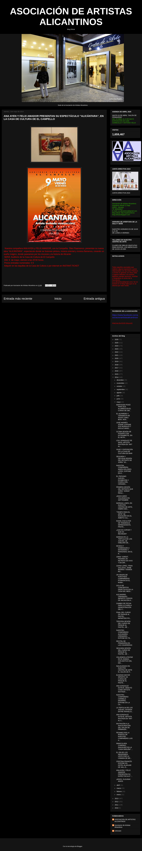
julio (118, 396)
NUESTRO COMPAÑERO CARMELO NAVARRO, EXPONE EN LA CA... (123, 699)
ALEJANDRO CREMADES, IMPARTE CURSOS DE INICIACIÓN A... (124, 597)
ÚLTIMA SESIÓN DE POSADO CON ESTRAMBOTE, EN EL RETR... (124, 434)
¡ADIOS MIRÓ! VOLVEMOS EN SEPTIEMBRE (123, 498)
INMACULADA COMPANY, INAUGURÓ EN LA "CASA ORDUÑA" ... (124, 746)
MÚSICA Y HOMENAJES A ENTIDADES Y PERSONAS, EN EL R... (124, 550)
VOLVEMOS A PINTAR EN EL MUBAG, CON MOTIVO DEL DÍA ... (124, 660)
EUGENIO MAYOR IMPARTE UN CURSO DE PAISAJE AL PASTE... (123, 679)
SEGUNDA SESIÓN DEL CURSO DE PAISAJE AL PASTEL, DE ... (123, 651)
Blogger (79, 846)
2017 (117, 368)
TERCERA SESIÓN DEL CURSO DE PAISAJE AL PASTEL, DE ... (123, 624)
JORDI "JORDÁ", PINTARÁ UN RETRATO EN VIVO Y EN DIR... (124, 559)
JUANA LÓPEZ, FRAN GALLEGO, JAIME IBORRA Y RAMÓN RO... (124, 568)
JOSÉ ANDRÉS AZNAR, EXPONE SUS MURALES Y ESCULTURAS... (123, 425)
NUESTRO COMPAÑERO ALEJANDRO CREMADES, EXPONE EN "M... (123, 634)
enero (119, 794)
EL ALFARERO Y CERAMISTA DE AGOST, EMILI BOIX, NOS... (123, 416)
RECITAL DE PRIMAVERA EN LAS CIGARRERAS (124, 643)
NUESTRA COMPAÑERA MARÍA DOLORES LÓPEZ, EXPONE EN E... (123, 469)
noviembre (121, 383)
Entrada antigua (94, 298)
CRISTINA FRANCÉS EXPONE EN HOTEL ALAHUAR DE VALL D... (124, 764)
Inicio (57, 298)
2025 (117, 343)
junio (118, 399)
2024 (117, 346)
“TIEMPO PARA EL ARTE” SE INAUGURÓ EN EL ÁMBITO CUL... (124, 515)
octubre (119, 386)
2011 (117, 805)
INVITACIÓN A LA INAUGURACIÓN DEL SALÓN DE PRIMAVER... (123, 726)
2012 (117, 802)
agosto (119, 392)
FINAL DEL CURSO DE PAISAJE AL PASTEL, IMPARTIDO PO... (123, 615)
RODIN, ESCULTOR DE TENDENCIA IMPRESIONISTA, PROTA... (123, 524)
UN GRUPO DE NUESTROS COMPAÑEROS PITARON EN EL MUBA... (123, 578)
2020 (117, 358)
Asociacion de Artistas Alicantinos (122, 826)
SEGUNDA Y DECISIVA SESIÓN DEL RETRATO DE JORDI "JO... (124, 459)
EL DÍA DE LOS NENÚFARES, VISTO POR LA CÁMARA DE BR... (123, 755)
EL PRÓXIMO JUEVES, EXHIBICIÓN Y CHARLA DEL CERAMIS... (122, 480)
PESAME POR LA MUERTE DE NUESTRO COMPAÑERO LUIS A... (124, 736)
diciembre (120, 380)
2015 (117, 374)
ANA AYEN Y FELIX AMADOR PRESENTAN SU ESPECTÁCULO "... (124, 773)
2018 (117, 365)
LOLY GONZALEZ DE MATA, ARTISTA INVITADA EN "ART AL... (124, 443)
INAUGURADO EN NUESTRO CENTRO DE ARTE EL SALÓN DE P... (124, 669)
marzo (119, 788)
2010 (117, 808)
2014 (117, 377)
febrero (119, 791)
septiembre (121, 389)
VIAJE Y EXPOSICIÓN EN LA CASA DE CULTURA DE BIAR (124, 451)
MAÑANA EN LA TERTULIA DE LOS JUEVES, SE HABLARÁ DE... (124, 540)
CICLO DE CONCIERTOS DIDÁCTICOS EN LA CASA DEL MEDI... (124, 588)
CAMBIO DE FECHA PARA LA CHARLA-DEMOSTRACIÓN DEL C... (124, 606)
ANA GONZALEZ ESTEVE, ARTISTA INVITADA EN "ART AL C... (124, 717)
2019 (117, 361)
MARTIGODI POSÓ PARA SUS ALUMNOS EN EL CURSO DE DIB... (123, 407)
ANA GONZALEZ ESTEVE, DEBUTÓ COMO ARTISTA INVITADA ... (124, 689)
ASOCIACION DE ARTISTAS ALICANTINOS (125, 820)
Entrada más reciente (18, 298)
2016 (117, 371)
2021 (117, 355)
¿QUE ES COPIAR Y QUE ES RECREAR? (123, 532)
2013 (117, 798)
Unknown (118, 831)
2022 (117, 352)
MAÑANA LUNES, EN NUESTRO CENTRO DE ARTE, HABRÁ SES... (124, 506)
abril (118, 785)
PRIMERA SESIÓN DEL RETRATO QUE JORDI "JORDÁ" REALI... (124, 490)
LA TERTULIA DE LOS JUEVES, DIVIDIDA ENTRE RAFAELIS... (124, 709)
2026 (117, 339)
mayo (119, 402)
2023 (117, 349)
